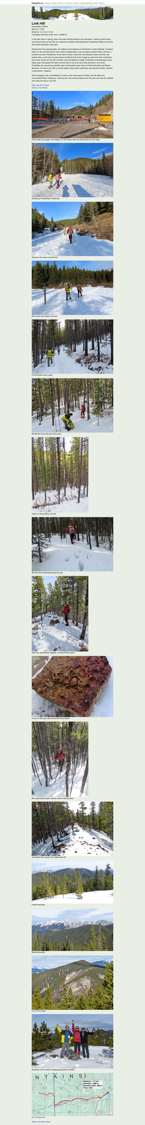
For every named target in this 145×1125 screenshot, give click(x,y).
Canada (41, 1122)
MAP (95, 3)
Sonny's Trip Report (40, 88)
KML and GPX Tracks (40, 85)
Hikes (34, 1122)
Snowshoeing (86, 3)
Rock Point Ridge (39, 1011)
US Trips (67, 3)
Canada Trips (57, 3)
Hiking (76, 3)
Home (47, 3)
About (102, 3)
